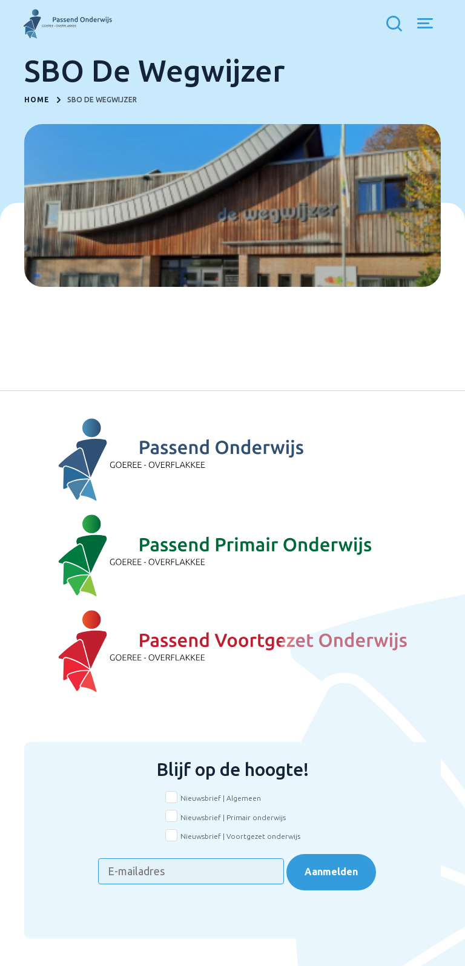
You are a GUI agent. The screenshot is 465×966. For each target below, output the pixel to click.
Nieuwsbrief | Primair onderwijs (233, 817)
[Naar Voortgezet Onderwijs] (232, 460)
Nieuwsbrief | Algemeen (220, 798)
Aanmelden (331, 871)
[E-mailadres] (191, 871)
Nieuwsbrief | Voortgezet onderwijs (240, 836)
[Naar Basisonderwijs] (232, 556)
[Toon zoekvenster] (397, 24)
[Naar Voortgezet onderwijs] (232, 652)
